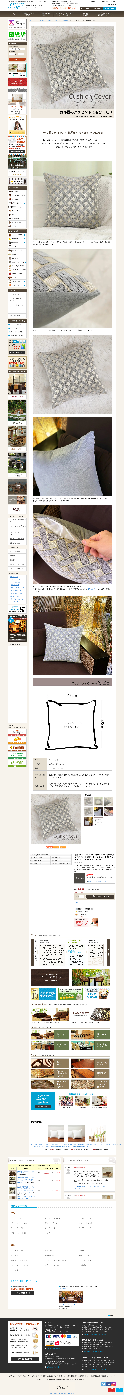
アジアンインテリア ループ (67, 1304)
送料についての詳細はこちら (97, 881)
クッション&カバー (65, 20)
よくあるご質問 (14, 596)
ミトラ (12, 311)
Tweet (76, 902)
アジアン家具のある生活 (45, 1376)
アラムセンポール (15, 315)
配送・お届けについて (17, 587)
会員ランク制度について (17, 593)
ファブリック (55, 20)
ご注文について (15, 579)
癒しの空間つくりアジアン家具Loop (62, 1393)
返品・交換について (17, 590)
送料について (15, 585)
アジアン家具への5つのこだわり (27, 1376)
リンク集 (87, 1376)
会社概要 (81, 1376)
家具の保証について (16, 543)
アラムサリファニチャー (17, 294)
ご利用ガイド (14, 577)
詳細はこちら (64, 1289)
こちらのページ (92, 589)
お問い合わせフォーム (16, 599)
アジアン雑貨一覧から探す (44, 20)
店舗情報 (12, 555)
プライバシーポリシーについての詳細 (95, 1369)
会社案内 (12, 560)
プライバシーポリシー (16, 568)
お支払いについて (16, 582)
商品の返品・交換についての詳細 (94, 1352)
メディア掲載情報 (15, 551)
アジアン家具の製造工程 (17, 539)
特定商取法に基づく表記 (17, 564)
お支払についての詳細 (53, 1348)
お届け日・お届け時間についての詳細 (95, 1334)
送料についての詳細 (53, 1367)
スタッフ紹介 (67, 1376)
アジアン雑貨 (58, 1376)
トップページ (33, 20)
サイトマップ (14, 602)
